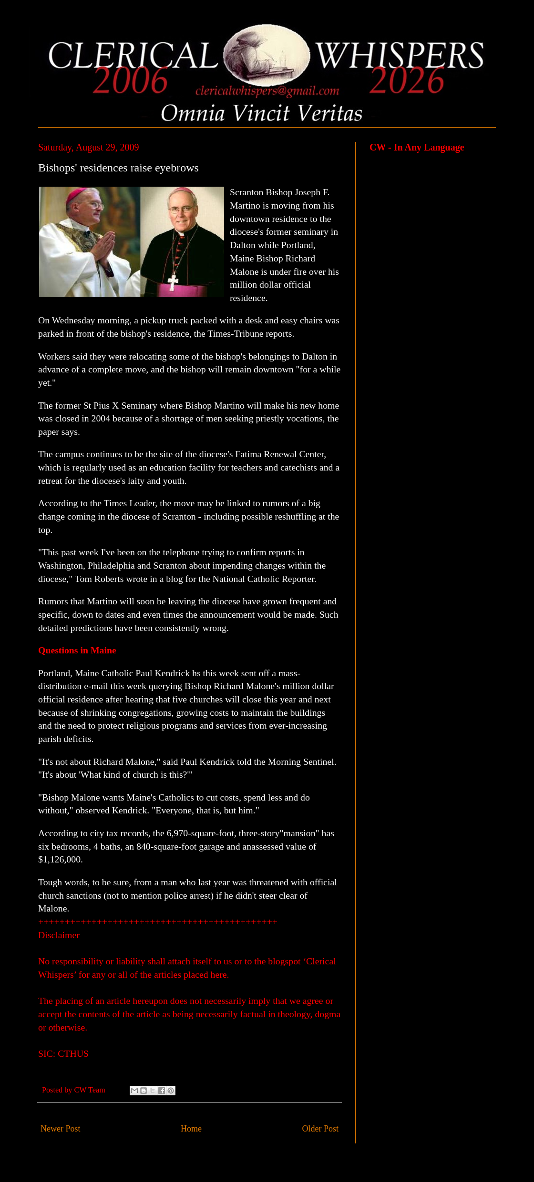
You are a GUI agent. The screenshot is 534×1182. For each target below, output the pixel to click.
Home (191, 1128)
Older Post (320, 1128)
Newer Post (61, 1128)
